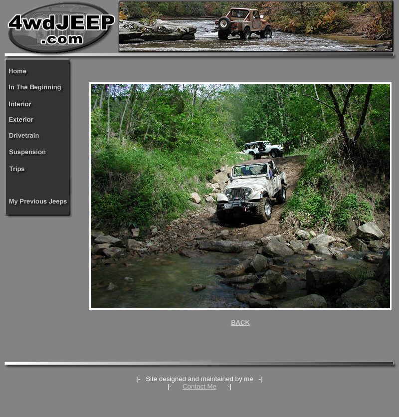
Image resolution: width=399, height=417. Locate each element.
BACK (240, 322)
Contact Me (199, 386)
